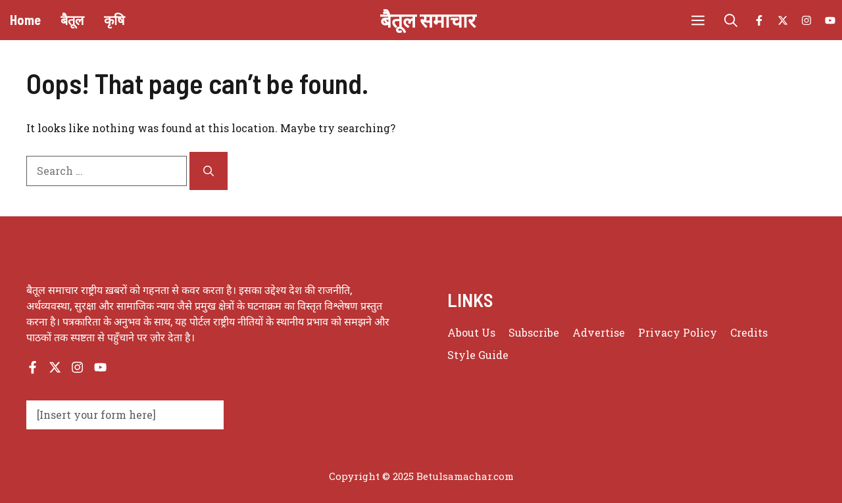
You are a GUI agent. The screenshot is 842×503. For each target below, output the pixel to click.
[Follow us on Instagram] (806, 20)
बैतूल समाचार (428, 20)
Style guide (477, 355)
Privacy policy (677, 332)
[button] (730, 20)
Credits (749, 332)
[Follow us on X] (783, 20)
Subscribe (533, 332)
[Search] (208, 171)
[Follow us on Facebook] (759, 20)
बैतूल (72, 20)
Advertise (598, 332)
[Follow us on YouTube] (830, 20)
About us (471, 332)
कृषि (114, 20)
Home (25, 20)
